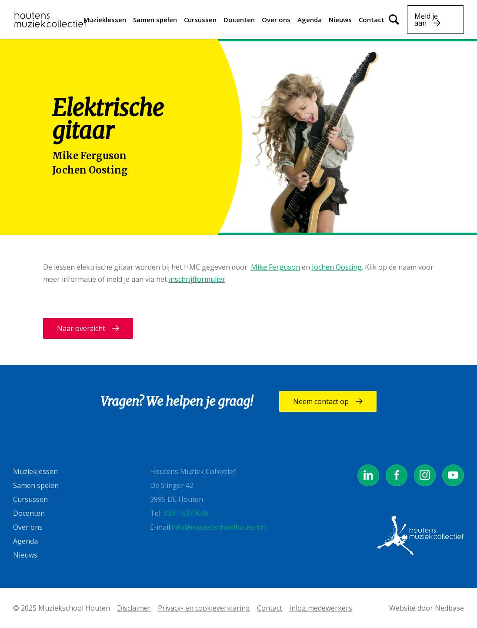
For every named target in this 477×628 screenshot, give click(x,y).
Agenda (309, 19)
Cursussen (200, 19)
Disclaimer (134, 608)
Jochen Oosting (90, 170)
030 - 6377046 (186, 513)
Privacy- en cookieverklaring (204, 608)
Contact (371, 19)
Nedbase (449, 608)
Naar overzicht (81, 328)
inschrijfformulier (197, 279)
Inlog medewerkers (320, 608)
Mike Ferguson (89, 156)
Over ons (276, 19)
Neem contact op (321, 401)
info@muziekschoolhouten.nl (219, 527)
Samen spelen (155, 19)
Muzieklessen (104, 19)
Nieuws (340, 19)
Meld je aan (426, 19)
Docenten (239, 19)
